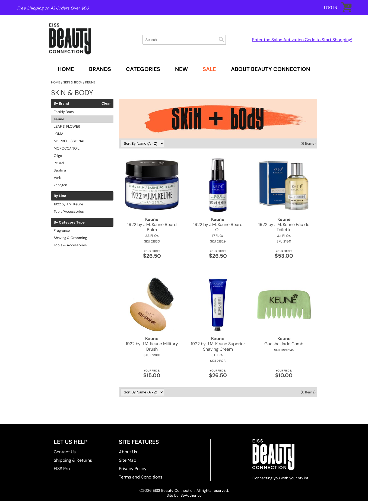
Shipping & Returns (73, 460)
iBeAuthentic (191, 495)
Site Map (127, 460)
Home (66, 69)
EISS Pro (62, 468)
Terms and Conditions (140, 477)
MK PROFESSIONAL (69, 141)
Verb (57, 177)
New (181, 69)
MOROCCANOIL (67, 148)
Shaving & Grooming (70, 237)
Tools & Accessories (70, 245)
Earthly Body (64, 111)
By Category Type (69, 222)
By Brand (61, 103)
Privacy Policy (133, 468)
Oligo (58, 155)
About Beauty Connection (270, 69)
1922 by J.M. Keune (68, 204)
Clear (106, 103)
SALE (209, 69)
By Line (60, 196)
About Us (128, 452)
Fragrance (62, 230)
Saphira (60, 170)
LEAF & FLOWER (67, 126)
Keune (59, 119)
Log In (330, 7)
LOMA (59, 133)
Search (221, 39)
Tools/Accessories (69, 211)
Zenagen (60, 185)
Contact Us (65, 452)
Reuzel (59, 163)
